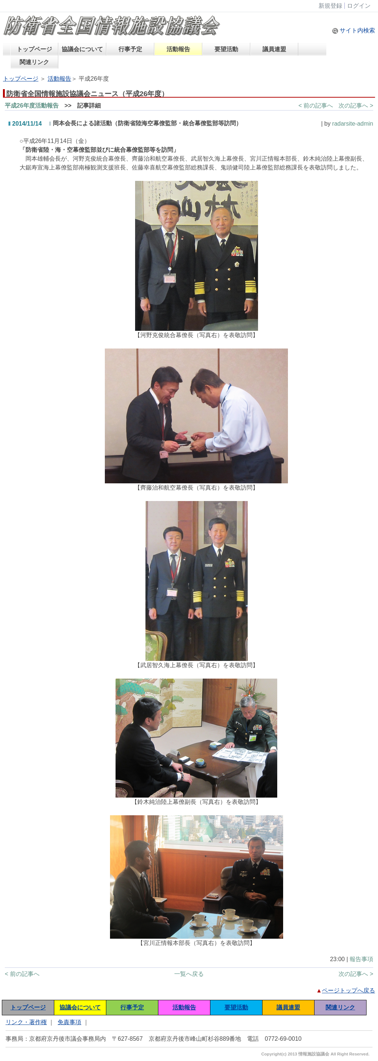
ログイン (359, 6)
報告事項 (361, 959)
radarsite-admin (352, 123)
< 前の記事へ (315, 105)
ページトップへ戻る (348, 990)
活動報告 (178, 49)
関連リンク (34, 62)
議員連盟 (274, 49)
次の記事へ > (356, 105)
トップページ (34, 49)
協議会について (82, 49)
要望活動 (226, 49)
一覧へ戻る (189, 974)
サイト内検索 (353, 30)
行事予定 (130, 49)
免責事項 (69, 1022)
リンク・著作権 (26, 1022)
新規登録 (330, 6)
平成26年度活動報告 (32, 105)
